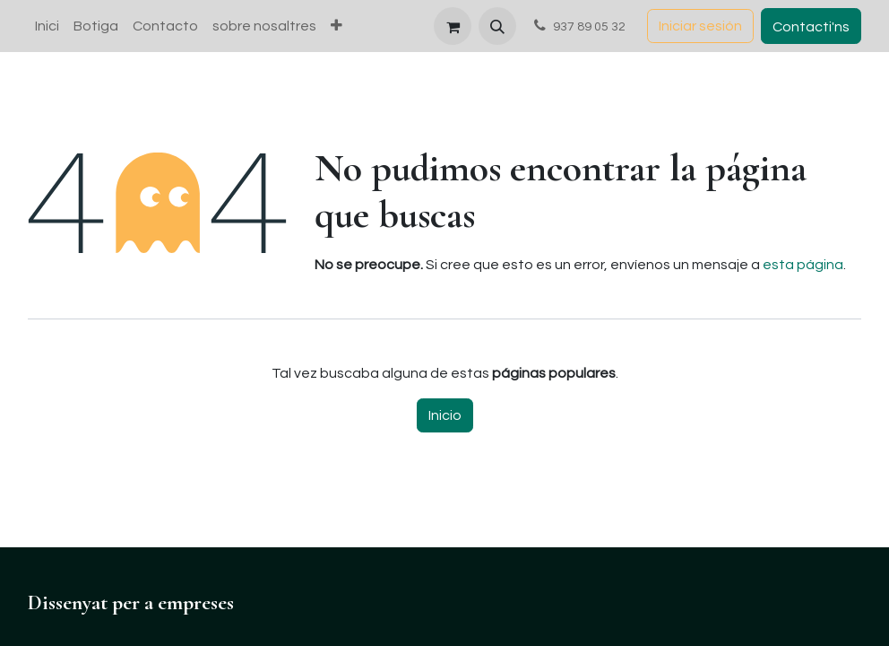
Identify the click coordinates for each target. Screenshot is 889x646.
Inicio (445, 415)
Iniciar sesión (700, 26)
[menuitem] (47, 26)
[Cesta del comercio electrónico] (452, 26)
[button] (497, 26)
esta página (803, 265)
